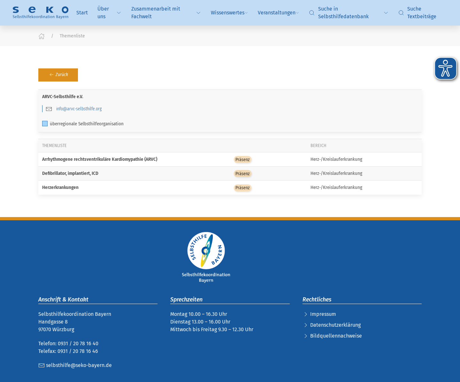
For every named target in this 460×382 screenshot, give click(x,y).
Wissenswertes (229, 13)
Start (82, 13)
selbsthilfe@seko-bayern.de (75, 365)
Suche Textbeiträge (417, 12)
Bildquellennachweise (336, 336)
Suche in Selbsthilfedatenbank (349, 12)
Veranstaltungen (278, 13)
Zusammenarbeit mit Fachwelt (166, 12)
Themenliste (72, 36)
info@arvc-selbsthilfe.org (79, 109)
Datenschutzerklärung (335, 325)
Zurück (58, 75)
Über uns (109, 12)
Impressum (323, 314)
